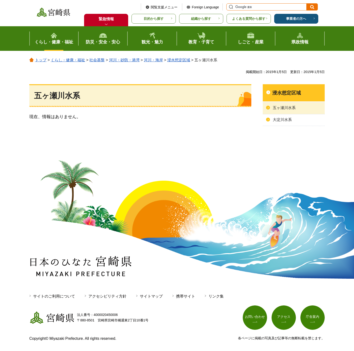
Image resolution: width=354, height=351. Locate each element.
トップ (40, 60)
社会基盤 (97, 60)
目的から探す (154, 19)
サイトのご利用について (54, 296)
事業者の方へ (296, 19)
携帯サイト (185, 296)
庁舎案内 (312, 317)
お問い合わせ (255, 317)
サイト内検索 (230, 7)
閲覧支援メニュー (164, 7)
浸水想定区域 (178, 60)
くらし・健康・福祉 (68, 60)
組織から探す (201, 19)
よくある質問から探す (248, 19)
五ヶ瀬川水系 (284, 108)
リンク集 (216, 296)
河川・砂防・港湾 (124, 60)
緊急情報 (106, 19)
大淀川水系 (282, 120)
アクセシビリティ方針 (107, 296)
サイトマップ (151, 296)
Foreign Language (205, 7)
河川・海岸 (153, 60)
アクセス (283, 317)
